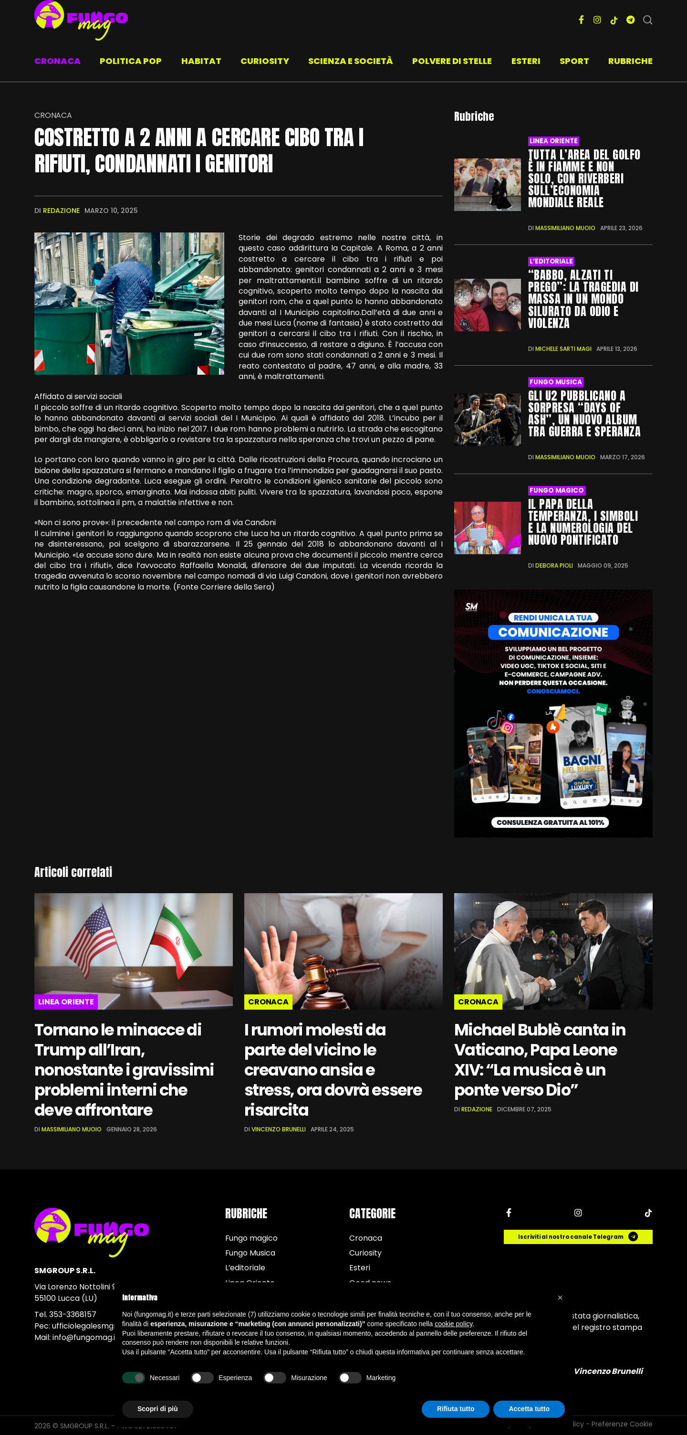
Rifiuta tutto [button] (456, 1409)
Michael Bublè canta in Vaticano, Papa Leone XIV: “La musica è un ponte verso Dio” (540, 1058)
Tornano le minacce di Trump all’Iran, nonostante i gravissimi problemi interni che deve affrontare (125, 1068)
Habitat (201, 61)
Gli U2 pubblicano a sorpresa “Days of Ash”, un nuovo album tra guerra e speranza (584, 413)
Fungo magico (556, 490)
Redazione (61, 210)
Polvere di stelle (452, 61)
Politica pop (131, 61)
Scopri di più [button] (157, 1409)
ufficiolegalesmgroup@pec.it (105, 1324)
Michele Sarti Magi (563, 348)
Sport (574, 61)
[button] (560, 1297)
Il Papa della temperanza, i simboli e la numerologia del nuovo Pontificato (583, 521)
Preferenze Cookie (622, 1423)
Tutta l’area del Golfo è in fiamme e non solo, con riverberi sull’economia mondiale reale (584, 178)
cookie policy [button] (453, 1324)
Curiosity (264, 61)
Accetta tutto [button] (529, 1409)
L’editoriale (551, 261)
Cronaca (57, 61)
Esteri (526, 61)
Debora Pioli (554, 564)
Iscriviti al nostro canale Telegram (578, 1236)
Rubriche (630, 61)
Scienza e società (350, 61)
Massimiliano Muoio (565, 228)
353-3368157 (73, 1313)
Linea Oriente (553, 141)
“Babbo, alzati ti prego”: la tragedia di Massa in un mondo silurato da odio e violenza (583, 298)
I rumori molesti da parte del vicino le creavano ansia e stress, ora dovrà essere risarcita (335, 1068)
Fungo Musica (556, 381)
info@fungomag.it (85, 1336)
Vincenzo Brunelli (278, 1128)
